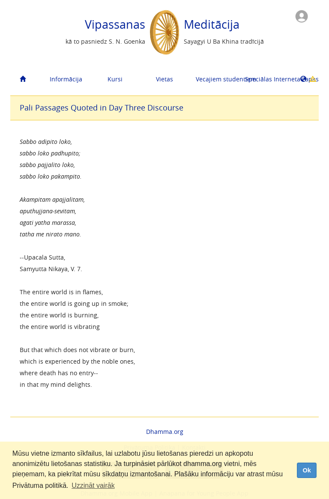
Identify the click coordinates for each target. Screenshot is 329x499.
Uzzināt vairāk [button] (93, 485)
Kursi (115, 79)
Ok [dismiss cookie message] (306, 470)
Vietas (164, 79)
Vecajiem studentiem (217, 79)
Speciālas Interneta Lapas (266, 79)
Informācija (66, 79)
